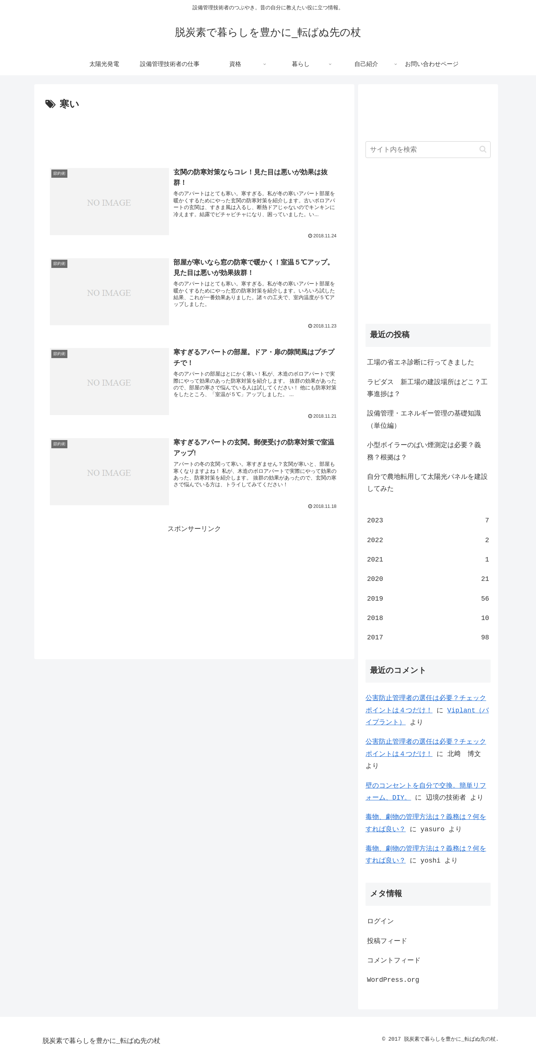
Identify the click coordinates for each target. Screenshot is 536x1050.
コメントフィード (394, 960)
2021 (428, 560)
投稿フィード (387, 941)
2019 (428, 599)
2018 (428, 618)
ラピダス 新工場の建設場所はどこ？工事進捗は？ (427, 388)
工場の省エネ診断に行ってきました (420, 362)
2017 (428, 637)
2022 (428, 540)
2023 (428, 520)
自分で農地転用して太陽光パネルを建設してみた (427, 482)
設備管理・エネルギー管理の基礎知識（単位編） (424, 419)
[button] (482, 149)
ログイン (380, 921)
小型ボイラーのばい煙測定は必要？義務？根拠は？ (424, 451)
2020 (428, 579)
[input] (428, 149)
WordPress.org (393, 979)
